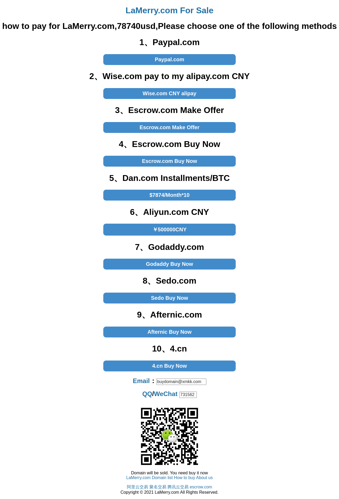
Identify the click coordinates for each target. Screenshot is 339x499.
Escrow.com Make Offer (169, 127)
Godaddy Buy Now (169, 264)
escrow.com (201, 487)
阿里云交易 (137, 487)
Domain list (162, 477)
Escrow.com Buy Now (169, 161)
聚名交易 (157, 487)
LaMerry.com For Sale (169, 10)
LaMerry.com (138, 477)
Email (141, 380)
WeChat (165, 393)
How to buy (184, 477)
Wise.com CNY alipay (170, 93)
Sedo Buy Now (169, 298)
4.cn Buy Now (169, 366)
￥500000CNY (170, 229)
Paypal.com (169, 59)
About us (204, 477)
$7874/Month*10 (169, 195)
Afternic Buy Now (170, 332)
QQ (147, 393)
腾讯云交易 (178, 487)
